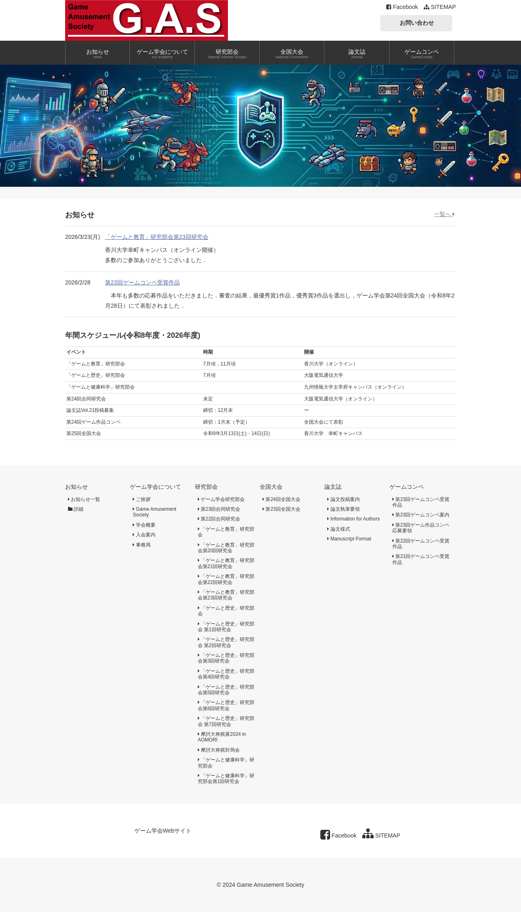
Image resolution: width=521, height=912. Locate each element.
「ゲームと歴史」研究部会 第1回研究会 (226, 626)
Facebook (402, 7)
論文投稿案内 (343, 499)
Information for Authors (353, 519)
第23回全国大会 (281, 509)
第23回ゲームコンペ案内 (421, 515)
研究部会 (206, 486)
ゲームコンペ (407, 486)
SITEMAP (440, 7)
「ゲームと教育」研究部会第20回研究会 (226, 547)
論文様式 (338, 529)
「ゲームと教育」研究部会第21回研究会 (226, 563)
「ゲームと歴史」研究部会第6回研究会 (226, 705)
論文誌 (332, 486)
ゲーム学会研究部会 (221, 499)
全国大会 (271, 486)
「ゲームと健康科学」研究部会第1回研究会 (226, 778)
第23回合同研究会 (219, 509)
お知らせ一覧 (84, 499)
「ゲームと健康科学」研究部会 (226, 762)
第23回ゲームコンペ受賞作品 (142, 282)
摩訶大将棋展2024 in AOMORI (222, 737)
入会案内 (144, 535)
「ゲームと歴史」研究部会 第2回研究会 (226, 642)
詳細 (75, 509)
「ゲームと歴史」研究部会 (226, 611)
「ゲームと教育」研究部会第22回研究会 (226, 579)
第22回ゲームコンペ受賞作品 (421, 543)
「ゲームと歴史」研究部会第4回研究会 (226, 674)
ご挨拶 (141, 499)
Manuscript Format (349, 539)
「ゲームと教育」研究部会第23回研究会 (156, 237)
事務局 (141, 545)
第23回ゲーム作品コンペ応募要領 (421, 528)
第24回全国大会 (281, 499)
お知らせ (76, 486)
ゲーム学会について (155, 486)
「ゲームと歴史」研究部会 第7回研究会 (226, 721)
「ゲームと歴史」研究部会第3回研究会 (226, 658)
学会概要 (144, 525)
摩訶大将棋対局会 (219, 750)
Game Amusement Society (154, 512)
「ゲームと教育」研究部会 (226, 532)
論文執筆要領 (343, 509)
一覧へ (444, 214)
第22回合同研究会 (219, 519)
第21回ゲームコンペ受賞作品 (421, 559)
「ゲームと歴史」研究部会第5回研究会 (226, 689)
